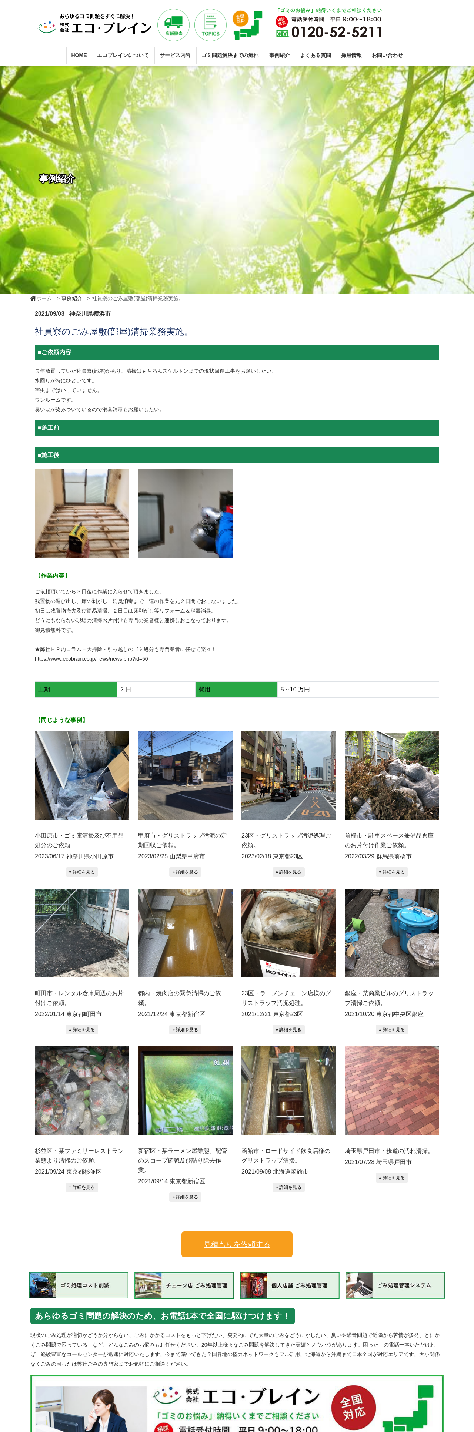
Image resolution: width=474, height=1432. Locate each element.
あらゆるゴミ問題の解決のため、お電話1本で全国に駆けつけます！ (174, 1316)
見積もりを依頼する (237, 1244)
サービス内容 (175, 55)
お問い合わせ (387, 55)
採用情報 (351, 55)
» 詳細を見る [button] (82, 872)
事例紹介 (279, 55)
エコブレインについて (123, 55)
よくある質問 (315, 55)
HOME (79, 55)
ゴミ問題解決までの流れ (229, 55)
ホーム (41, 298)
